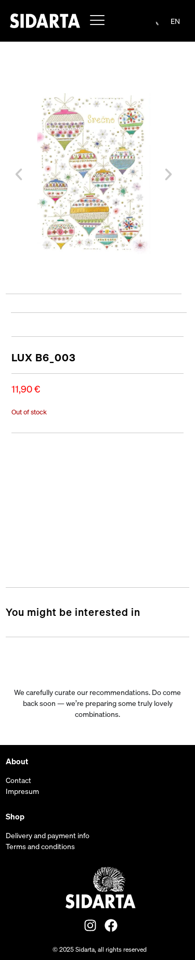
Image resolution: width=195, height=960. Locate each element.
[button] (19, 174)
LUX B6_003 (43, 357)
